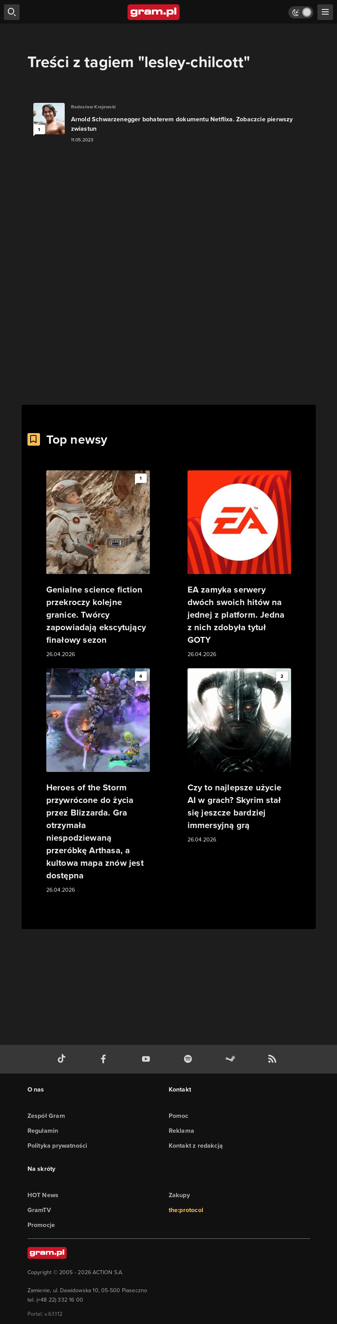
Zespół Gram (46, 1115)
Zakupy (179, 1195)
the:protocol (186, 1209)
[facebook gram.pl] (105, 1059)
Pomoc (179, 1115)
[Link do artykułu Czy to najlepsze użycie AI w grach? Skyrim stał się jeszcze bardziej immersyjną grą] (239, 756)
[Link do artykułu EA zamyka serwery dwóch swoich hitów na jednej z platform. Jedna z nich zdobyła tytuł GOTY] (239, 564)
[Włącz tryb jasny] (300, 12)
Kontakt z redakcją (196, 1145)
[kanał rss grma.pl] (274, 1059)
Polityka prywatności (57, 1145)
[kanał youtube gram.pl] (147, 1059)
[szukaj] (12, 12)
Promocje (41, 1224)
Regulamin (42, 1130)
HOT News (43, 1195)
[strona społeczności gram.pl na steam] (232, 1059)
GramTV (39, 1209)
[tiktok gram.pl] (63, 1059)
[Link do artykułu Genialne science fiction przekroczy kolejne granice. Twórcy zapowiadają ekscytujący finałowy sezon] (98, 564)
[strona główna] (154, 12)
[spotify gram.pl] (189, 1059)
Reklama (181, 1130)
